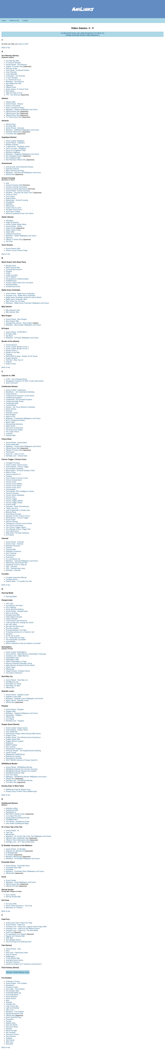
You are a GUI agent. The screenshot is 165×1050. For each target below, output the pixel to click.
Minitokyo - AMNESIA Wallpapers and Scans (22, 130)
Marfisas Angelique (13, 152)
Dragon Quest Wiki (13, 739)
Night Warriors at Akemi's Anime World (20, 665)
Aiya (7, 183)
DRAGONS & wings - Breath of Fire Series (22, 356)
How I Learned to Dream (15, 108)
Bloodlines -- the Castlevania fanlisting (20, 392)
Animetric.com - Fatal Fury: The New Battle (22, 930)
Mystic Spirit (10, 422)
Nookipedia (10, 202)
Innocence (10, 557)
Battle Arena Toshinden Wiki (16, 299)
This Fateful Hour (12, 531)
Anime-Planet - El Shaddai (16, 849)
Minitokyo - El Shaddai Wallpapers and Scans (23, 858)
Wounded (9, 1044)
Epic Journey (11, 747)
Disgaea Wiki (11, 711)
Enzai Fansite (11, 880)
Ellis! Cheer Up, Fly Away (15, 301)
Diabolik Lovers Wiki (13, 697)
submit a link (22, 44)
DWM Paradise (11, 745)
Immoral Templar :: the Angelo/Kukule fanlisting (23, 751)
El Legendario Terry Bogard (16, 934)
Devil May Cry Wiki (13, 686)
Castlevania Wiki (12, 403)
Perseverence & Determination (17, 279)
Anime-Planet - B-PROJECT (16, 332)
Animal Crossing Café (14, 185)
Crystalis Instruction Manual (16, 577)
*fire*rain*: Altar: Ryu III (14, 360)
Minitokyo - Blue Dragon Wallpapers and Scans (23, 325)
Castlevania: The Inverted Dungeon (19, 399)
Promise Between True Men (16, 630)
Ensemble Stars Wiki (13, 867)
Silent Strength (11, 1031)
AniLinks (82, 9)
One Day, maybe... (13, 628)
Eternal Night (11, 415)
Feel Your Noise (12, 775)
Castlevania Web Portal (14, 401)
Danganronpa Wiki (13, 615)
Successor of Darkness (14, 428)
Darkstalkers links (12, 658)
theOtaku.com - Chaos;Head (16, 456)
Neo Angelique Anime (14, 156)
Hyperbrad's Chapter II (14, 749)
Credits (25, 20)
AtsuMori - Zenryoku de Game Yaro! (19, 193)
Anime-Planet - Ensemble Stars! (18, 866)
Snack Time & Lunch (13, 208)
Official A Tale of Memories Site (17, 840)
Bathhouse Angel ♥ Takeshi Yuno (18, 789)
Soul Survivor (11, 1036)
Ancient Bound (11, 345)
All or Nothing (11, 607)
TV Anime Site (11, 134)
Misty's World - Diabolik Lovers (17, 700)
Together (9, 1038)
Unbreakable (10, 641)
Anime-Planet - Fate (13, 949)
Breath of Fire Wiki (13, 352)
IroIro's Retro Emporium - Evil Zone (19, 906)
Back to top (6, 47)
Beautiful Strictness (13, 546)
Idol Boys (9, 336)
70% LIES (9, 604)
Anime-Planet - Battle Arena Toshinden (20, 293)
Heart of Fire (10, 416)
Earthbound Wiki (12, 810)
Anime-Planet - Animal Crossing (18, 191)
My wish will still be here (15, 626)
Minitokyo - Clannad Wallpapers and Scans (22, 561)
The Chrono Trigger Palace (16, 527)
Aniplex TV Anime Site (14, 66)
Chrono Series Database (15, 495)
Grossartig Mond (12, 995)
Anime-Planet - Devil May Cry (17, 680)
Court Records (11, 72)
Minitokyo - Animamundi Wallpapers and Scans (23, 172)
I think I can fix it (12, 508)
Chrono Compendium (14, 480)
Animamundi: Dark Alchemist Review (19, 167)
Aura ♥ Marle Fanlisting (14, 469)
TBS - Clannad (11, 566)
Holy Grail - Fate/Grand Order (17, 953)
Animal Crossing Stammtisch (16, 189)
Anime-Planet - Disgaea (15, 709)
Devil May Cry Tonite (13, 684)
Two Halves (10, 1040)
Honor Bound (11, 998)
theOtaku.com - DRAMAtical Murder (19, 780)
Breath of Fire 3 (11, 350)
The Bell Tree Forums (14, 210)
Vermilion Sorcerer (13, 962)
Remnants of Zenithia (14, 758)
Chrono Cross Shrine (13, 486)
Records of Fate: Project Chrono (18, 516)
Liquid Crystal (11, 752)
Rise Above (10, 91)
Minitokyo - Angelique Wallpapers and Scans (22, 154)
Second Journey (12, 521)
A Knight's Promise (13, 463)
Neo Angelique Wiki (13, 158)
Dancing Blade (11, 596)
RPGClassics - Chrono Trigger (17, 518)
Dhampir (9, 411)
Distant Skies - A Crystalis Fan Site (19, 581)
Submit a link (14, 20)
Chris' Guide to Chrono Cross (17, 478)
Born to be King (11, 613)
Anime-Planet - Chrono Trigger (17, 467)
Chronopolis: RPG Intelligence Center (20, 491)
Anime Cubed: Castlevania (16, 390)
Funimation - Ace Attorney (15, 76)
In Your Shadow (12, 78)
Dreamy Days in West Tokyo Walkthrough (21, 791)
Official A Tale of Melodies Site (17, 838)
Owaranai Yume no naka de (16, 565)
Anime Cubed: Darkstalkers (16, 652)
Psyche (8, 1021)
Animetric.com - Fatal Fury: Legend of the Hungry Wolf (26, 926)
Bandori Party (11, 266)
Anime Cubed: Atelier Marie (16, 224)
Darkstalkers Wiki (12, 660)
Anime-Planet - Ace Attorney (16, 64)
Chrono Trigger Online (14, 503)
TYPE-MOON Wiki (13, 958)
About (4, 20)
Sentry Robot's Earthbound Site (17, 818)
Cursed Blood (11, 405)
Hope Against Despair (14, 617)
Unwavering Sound (13, 286)
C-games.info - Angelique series (18, 146)
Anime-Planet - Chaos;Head (16, 442)
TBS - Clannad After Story (15, 568)
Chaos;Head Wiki (12, 444)
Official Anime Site (12, 111)
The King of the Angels (14, 430)
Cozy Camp (10, 196)
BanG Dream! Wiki (13, 267)
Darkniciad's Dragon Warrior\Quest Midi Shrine (23, 733)
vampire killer (11, 435)
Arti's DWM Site (12, 732)
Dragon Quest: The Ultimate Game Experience (23, 737)
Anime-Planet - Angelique (15, 143)
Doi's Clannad (11, 553)
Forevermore (10, 555)
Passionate (10, 452)
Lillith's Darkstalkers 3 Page (16, 661)
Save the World (11, 1025)
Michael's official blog (14, 857)
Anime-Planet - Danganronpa (17, 611)
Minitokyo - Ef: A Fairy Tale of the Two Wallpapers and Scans (28, 836)
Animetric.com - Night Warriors (17, 656)
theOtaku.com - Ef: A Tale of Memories (20, 842)
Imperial (9, 1002)
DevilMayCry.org (12, 682)
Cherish (9, 548)
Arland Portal (11, 228)
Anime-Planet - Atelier (14, 226)
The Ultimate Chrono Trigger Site (18, 529)
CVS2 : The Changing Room (16, 379)
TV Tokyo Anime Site (13, 117)
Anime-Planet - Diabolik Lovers (17, 695)
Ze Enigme (10, 535)
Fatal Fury (9, 932)
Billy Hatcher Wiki (12, 312)
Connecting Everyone (14, 269)
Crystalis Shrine (12, 579)
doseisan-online (12, 808)
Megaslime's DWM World (15, 754)
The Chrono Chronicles (14, 525)
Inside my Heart (12, 275)
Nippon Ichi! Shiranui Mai (15, 936)
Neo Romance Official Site (15, 160)
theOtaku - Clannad (13, 570)
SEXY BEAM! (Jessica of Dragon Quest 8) (21, 760)
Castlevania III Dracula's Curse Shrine (20, 396)
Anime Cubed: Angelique (15, 141)
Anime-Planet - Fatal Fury (15, 925)
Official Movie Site (12, 115)
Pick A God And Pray (13, 1017)
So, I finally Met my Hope (15, 638)
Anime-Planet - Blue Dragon (16, 319)
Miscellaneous (92, 35)
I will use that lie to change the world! (19, 622)
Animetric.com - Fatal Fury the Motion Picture (23, 928)
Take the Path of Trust (14, 93)
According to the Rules (14, 605)
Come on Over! (11, 194)
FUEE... (9, 273)
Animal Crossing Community (16, 187)
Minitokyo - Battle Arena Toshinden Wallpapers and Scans (27, 303)
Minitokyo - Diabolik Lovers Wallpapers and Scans (24, 698)
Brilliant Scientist (12, 145)
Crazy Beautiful (11, 74)
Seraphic (9, 634)
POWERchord (11, 281)
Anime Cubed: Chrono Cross (16, 465)
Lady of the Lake (12, 1006)
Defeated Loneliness (13, 551)
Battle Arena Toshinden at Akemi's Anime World (23, 297)
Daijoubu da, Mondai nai (15, 851)
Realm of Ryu (11, 364)
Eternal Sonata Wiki (13, 897)
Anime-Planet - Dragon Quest (17, 730)
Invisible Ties (10, 1004)
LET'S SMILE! (11, 277)
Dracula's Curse (12, 413)
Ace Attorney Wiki (12, 61)
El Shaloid (9, 855)
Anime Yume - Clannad (14, 544)
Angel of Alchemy (12, 222)
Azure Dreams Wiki (13, 248)
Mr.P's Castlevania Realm (15, 420)
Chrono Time (10, 497)
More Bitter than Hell (13, 83)
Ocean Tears (10, 667)
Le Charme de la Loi (13, 80)
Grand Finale (11, 504)
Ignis (7, 1000)
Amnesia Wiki (11, 126)
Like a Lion (10, 1010)
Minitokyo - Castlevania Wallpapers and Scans (23, 418)
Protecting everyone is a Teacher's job (20, 632)
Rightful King (10, 1023)
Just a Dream (11, 895)
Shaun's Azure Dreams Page (16, 250)
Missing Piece (11, 512)
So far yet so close (13, 636)
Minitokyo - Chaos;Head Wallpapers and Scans (23, 446)
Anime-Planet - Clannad (15, 542)
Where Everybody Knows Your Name (19, 213)
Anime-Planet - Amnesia (15, 128)
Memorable (10, 834)
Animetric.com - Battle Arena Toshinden (20, 295)
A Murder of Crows (13, 981)
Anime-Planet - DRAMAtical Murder (19, 767)
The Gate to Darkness (14, 673)
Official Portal (11, 87)
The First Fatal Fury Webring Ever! (19, 942)
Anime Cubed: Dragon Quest (16, 728)
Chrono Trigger (11, 499)
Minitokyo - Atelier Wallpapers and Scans (21, 236)
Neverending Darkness (14, 424)
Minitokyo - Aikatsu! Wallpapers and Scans (22, 109)
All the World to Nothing (14, 609)
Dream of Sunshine (13, 106)
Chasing (9, 354)
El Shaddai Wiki (12, 853)
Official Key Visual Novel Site (16, 563)
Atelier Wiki (10, 232)
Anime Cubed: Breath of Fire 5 (17, 349)
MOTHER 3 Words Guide (15, 814)
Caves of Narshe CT (13, 474)
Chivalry (9, 476)
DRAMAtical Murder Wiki (15, 773)
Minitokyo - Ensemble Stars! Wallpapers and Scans (25, 871)
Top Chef (9, 241)
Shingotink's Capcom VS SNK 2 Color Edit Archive (24, 381)
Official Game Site (12, 113)
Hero (7, 951)
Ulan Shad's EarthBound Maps (17, 823)
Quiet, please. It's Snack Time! (17, 89)
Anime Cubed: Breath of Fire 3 (17, 347)
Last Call (9, 832)
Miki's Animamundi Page (15, 171)
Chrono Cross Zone (13, 487)
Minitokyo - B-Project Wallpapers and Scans (22, 338)
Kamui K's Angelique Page (16, 150)
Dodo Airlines (11, 198)
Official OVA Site (12, 886)
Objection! (9, 85)
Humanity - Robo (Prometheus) (17, 506)
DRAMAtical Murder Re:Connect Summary (22, 769)
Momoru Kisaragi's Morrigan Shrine (19, 663)
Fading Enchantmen (13, 234)
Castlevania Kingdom (14, 398)
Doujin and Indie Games (76, 35)
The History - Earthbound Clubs (17, 821)
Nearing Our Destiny (13, 756)
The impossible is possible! (16, 639)
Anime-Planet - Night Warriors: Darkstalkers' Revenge (26, 654)
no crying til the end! (13, 816)
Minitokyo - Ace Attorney (15, 81)
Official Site (10, 174)
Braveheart (10, 985)
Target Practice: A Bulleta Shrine (18, 671)
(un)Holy (9, 433)
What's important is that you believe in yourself (23, 643)
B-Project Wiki (11, 334)
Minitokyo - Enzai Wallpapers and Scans (21, 882)
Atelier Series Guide (13, 230)
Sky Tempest (10, 1032)
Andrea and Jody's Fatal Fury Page (19, 923)
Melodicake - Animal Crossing (17, 200)
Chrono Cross (11, 482)
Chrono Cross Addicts (14, 484)
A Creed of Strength (13, 63)
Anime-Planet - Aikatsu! (14, 104)
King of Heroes (11, 954)
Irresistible (9, 869)
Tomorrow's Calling (13, 211)
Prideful (8, 362)
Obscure (9, 237)
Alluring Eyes (11, 124)
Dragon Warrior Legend (14, 741)
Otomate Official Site (13, 132)
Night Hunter (10, 426)
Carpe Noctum (11, 394)
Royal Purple (10, 520)
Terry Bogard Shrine (13, 940)
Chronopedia (10, 489)
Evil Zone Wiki (11, 904)
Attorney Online (11, 68)
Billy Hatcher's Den (13, 310)
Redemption (10, 956)
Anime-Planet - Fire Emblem (16, 983)
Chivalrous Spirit (12, 987)
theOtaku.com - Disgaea (15, 721)
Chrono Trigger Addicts (14, 501)
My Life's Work (11, 624)
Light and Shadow (12, 1008)
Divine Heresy (11, 409)
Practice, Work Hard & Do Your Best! (19, 283)
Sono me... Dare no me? (15, 454)
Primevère (9, 1019)
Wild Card (9, 1042)
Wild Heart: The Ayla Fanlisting (17, 533)
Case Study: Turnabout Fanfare (17, 70)
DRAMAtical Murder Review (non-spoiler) (21, 771)
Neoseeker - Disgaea (14, 715)
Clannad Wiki (11, 549)
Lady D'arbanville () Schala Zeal (18, 510)
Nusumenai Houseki (13, 514)
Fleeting (9, 271)
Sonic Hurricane (12, 383)
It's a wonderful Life (13, 559)
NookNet (9, 204)
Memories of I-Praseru (14, 907)
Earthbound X (11, 812)
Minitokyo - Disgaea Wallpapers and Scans (22, 713)
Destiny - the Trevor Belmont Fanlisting (20, 407)
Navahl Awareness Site (14, 1013)
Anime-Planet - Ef (12, 830)
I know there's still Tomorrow (16, 621)
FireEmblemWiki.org (13, 993)
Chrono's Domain (12, 493)
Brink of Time (11, 472)
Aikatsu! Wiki (10, 102)
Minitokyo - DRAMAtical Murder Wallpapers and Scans (26, 777)
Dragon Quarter (11, 358)
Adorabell (9, 220)
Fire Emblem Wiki (12, 991)
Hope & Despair (12, 619)
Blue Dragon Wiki (12, 321)
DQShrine (9, 743)
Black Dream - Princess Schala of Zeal (20, 470)
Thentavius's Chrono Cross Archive (19, 523)
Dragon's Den (11, 735)
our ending (10, 719)
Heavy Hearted (11, 996)
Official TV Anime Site (14, 239)
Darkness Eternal (12, 169)
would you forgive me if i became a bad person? (24, 964)
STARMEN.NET (12, 820)
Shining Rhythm (12, 284)
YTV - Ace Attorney (13, 95)
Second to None (12, 1027)
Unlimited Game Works (14, 960)
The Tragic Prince (12, 432)
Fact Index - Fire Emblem (15, 989)
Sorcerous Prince (12, 1034)
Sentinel (9, 1029)
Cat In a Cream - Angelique (16, 148)
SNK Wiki (9, 938)
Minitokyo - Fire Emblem (15, 1012)
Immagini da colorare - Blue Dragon (19, 323)
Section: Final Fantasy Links (17, 972)
